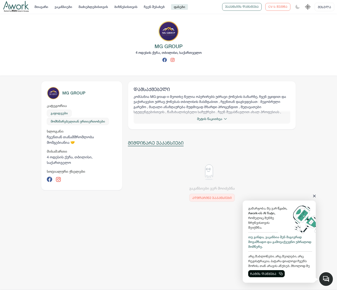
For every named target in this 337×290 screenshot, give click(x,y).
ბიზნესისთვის (125, 7)
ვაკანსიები (63, 7)
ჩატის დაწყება (266, 274)
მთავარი (41, 7)
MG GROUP (73, 93)
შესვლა (324, 7)
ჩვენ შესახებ (154, 7)
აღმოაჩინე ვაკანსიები (212, 198)
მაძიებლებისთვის (93, 7)
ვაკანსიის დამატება (242, 6)
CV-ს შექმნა (277, 6)
